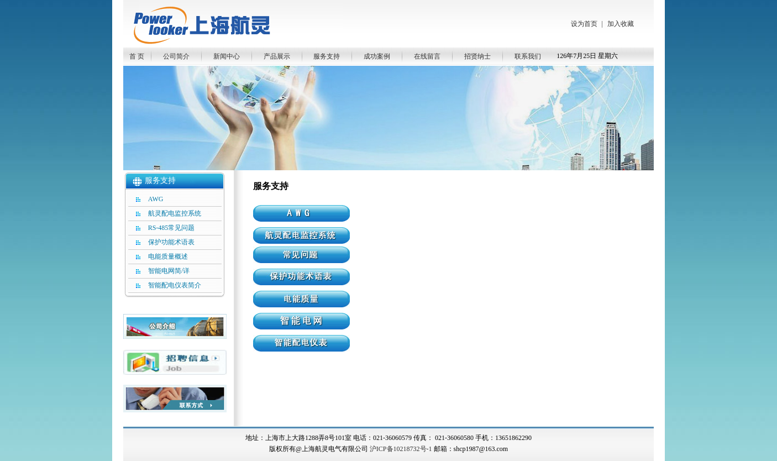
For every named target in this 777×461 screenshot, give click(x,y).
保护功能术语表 (171, 242)
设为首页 (584, 24)
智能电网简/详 (169, 271)
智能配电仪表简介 (174, 285)
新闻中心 (226, 56)
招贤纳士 (477, 56)
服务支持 (326, 56)
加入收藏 (620, 24)
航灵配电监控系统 (174, 213)
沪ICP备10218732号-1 (401, 449)
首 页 (136, 56)
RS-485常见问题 (171, 228)
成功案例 (377, 56)
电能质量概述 (168, 256)
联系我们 (527, 56)
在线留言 (427, 56)
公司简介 (176, 56)
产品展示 (277, 56)
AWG (156, 199)
